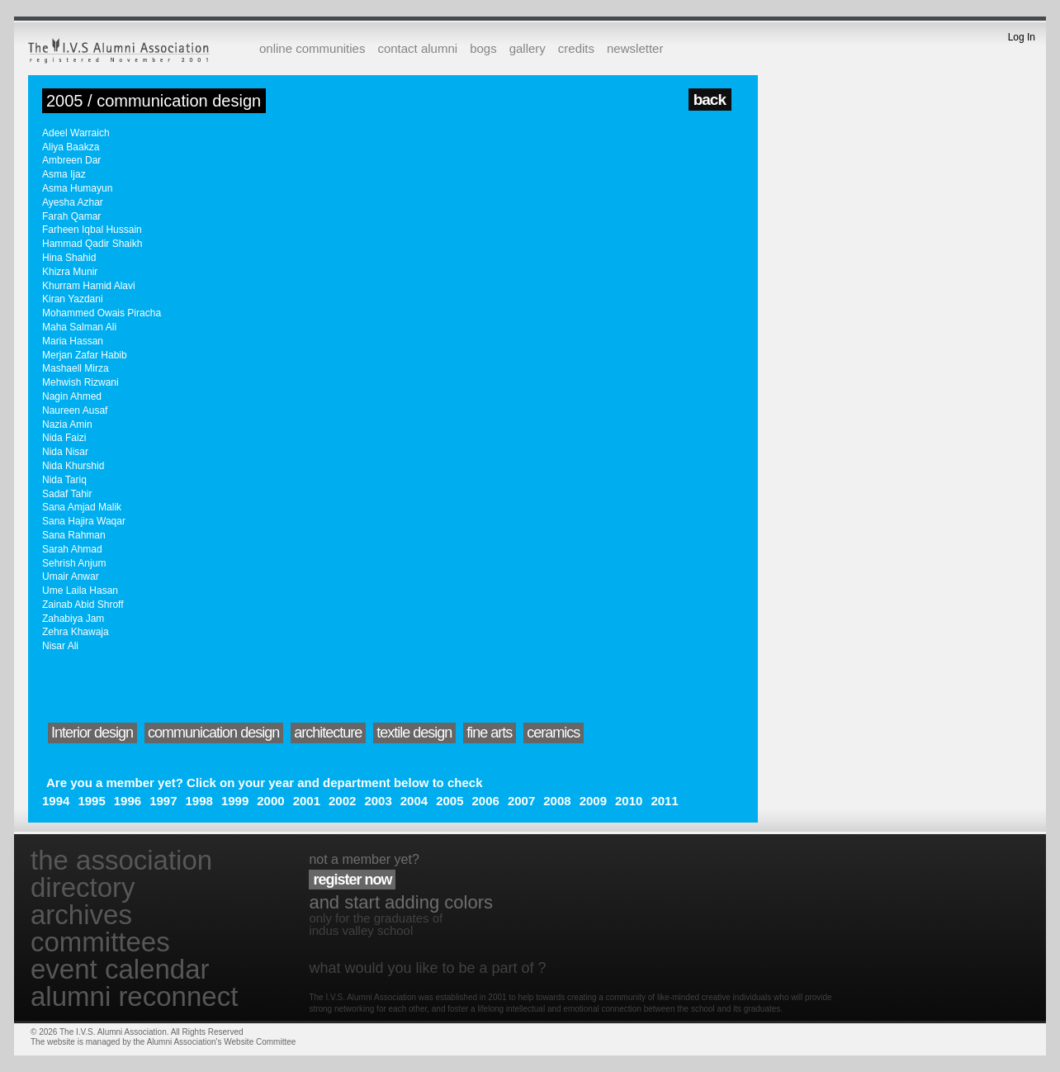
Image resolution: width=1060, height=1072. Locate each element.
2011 (664, 801)
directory (83, 887)
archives (81, 914)
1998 (199, 801)
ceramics (553, 732)
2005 (449, 801)
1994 (55, 801)
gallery (527, 48)
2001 (306, 801)
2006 (485, 801)
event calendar (120, 969)
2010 (628, 801)
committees (100, 942)
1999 (234, 801)
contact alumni (417, 48)
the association (121, 860)
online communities (312, 48)
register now (352, 879)
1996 (127, 801)
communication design (213, 732)
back (709, 99)
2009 (593, 801)
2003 (377, 801)
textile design (414, 732)
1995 (91, 801)
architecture (328, 732)
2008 (556, 801)
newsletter (635, 48)
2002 (342, 801)
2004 (414, 801)
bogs (483, 48)
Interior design (92, 732)
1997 (163, 801)
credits (576, 48)
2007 (521, 801)
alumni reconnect (134, 996)
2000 (270, 801)
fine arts (489, 732)
